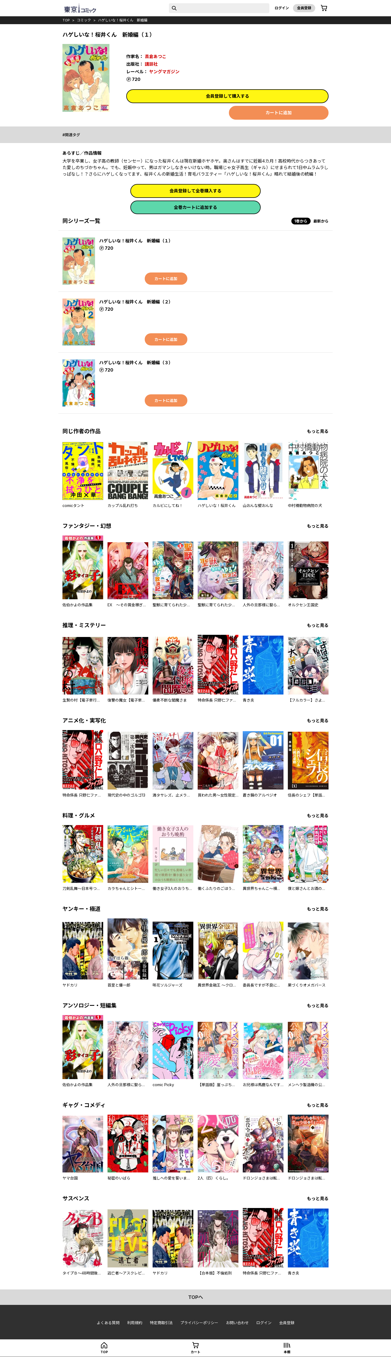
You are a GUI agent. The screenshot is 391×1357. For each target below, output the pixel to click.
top (66, 20)
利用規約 (134, 1322)
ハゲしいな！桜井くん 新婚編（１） (136, 240)
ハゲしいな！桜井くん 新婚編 (122, 20)
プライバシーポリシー (199, 1322)
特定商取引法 (161, 1322)
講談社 (151, 64)
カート (195, 1352)
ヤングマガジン (164, 71)
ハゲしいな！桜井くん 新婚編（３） (136, 362)
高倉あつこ (155, 56)
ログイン (282, 8)
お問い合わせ (237, 1322)
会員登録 (304, 8)
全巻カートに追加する (195, 207)
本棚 (287, 1352)
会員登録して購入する (227, 96)
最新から (321, 221)
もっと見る (318, 431)
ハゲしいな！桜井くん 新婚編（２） (136, 302)
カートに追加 (279, 112)
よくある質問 (108, 1322)
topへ (195, 1297)
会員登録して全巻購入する (195, 191)
